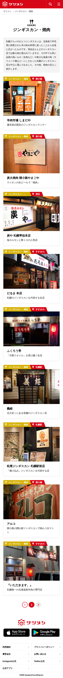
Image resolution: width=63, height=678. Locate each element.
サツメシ (7, 11)
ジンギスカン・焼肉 (24, 11)
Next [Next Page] (38, 605)
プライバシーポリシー (44, 647)
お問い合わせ (40, 654)
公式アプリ (8, 668)
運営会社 (7, 654)
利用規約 (7, 647)
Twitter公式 (39, 661)
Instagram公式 (9, 661)
